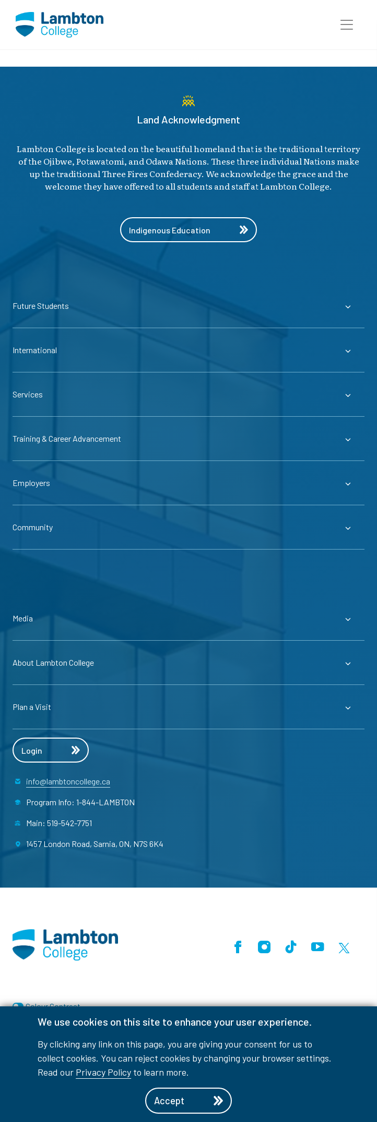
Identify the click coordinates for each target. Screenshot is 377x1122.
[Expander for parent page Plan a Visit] (188, 707)
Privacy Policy (103, 1072)
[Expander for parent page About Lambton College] (188, 662)
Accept (188, 1100)
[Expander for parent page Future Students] (188, 306)
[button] (346, 25)
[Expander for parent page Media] (188, 618)
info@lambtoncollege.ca (68, 781)
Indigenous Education (188, 230)
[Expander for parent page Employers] (188, 483)
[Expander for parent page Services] (188, 394)
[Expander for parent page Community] (188, 527)
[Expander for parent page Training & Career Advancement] (188, 438)
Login (50, 750)
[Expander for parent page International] (188, 350)
